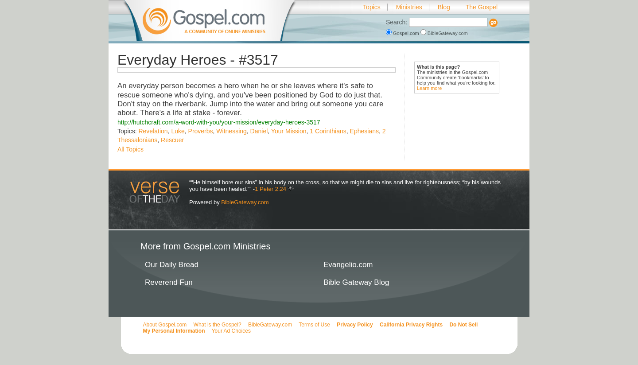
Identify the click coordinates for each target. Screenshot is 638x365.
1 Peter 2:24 (270, 189)
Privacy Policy (355, 325)
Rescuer (172, 140)
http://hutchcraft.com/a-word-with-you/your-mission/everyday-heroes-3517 (218, 122)
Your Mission (289, 131)
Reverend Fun (169, 282)
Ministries (409, 7)
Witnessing (231, 131)
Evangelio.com (348, 264)
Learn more (429, 88)
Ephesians (364, 131)
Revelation (152, 131)
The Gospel (482, 7)
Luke (177, 131)
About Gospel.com (165, 325)
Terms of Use (314, 325)
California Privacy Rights (411, 325)
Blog (444, 7)
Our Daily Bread (171, 264)
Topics (372, 7)
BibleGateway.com (444, 33)
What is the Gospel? (217, 325)
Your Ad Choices (231, 331)
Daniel (259, 131)
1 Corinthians (328, 131)
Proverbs (200, 131)
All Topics (130, 149)
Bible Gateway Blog (356, 282)
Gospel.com (403, 33)
